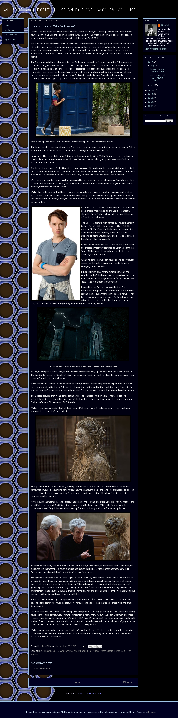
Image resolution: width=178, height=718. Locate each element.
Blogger (152, 711)
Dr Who (69, 650)
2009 (150, 98)
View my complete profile (156, 49)
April (153, 85)
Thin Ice (72, 630)
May (153, 65)
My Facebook (11, 35)
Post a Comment (42, 668)
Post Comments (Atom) (89, 693)
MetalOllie (165, 25)
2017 (150, 62)
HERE (76, 593)
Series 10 (118, 650)
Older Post (129, 682)
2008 (150, 102)
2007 (150, 106)
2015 (150, 94)
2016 (150, 90)
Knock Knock (80, 650)
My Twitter (9, 30)
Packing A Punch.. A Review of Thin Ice (158, 77)
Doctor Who (58, 650)
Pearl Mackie (93, 650)
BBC (40, 650)
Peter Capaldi (106, 650)
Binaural (48, 650)
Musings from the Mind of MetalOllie (69, 10)
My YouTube (10, 39)
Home (76, 682)
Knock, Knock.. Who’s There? (157, 70)
